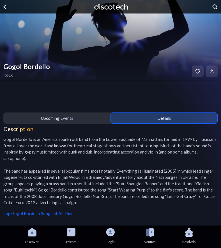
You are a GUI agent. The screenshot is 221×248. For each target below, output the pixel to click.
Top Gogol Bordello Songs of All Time (38, 213)
